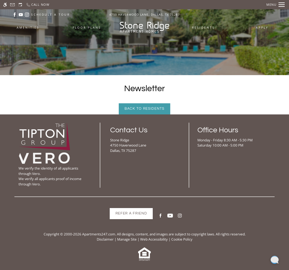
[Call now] (37, 4)
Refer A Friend (131, 213)
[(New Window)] (15, 14)
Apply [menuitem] (262, 27)
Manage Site (127, 239)
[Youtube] (170, 217)
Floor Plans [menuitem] (87, 27)
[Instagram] (179, 217)
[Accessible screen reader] (5, 4)
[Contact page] (12, 4)
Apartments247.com (98, 234)
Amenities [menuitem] (28, 27)
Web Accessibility (154, 239)
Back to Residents (144, 109)
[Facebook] (160, 217)
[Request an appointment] (20, 4)
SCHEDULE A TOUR (50, 14)
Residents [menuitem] (203, 27)
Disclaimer (105, 239)
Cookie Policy (181, 239)
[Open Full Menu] (275, 4)
